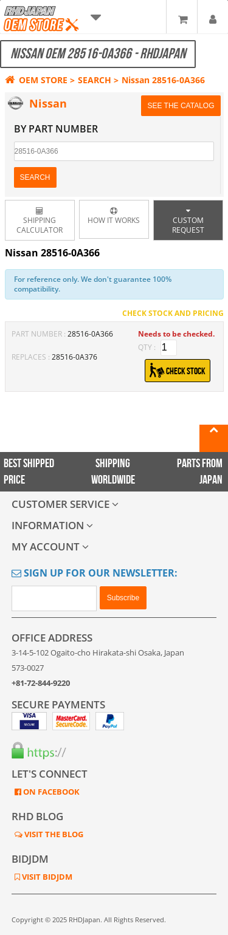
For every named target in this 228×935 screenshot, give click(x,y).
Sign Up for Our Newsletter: (95, 573)
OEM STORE (36, 80)
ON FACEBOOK (50, 791)
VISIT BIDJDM (46, 876)
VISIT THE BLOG (52, 834)
